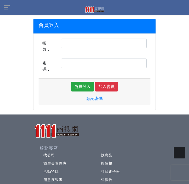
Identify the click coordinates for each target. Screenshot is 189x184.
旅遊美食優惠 (55, 163)
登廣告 (106, 180)
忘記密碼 (94, 98)
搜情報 (106, 163)
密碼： (46, 66)
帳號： (46, 46)
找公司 (49, 155)
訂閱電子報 (110, 171)
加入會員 (106, 86)
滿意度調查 (53, 180)
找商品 (106, 155)
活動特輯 (51, 171)
